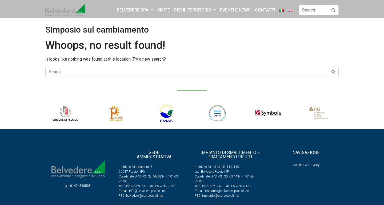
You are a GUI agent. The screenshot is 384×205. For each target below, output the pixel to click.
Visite (163, 10)
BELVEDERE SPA (135, 10)
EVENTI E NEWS (235, 10)
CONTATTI (265, 10)
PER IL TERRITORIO (195, 10)
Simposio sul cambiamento (97, 30)
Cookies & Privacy (306, 165)
